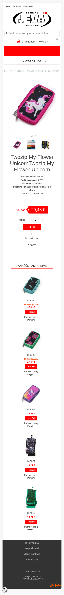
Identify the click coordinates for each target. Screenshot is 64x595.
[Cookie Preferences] (5, 590)
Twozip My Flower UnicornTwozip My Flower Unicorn (37, 71)
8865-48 (31, 355)
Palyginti (32, 244)
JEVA (40, 180)
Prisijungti (17, 6)
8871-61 (31, 461)
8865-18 (31, 409)
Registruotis (28, 6)
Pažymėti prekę (32, 238)
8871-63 (31, 513)
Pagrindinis (8, 71)
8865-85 (31, 300)
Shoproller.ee (55, 585)
